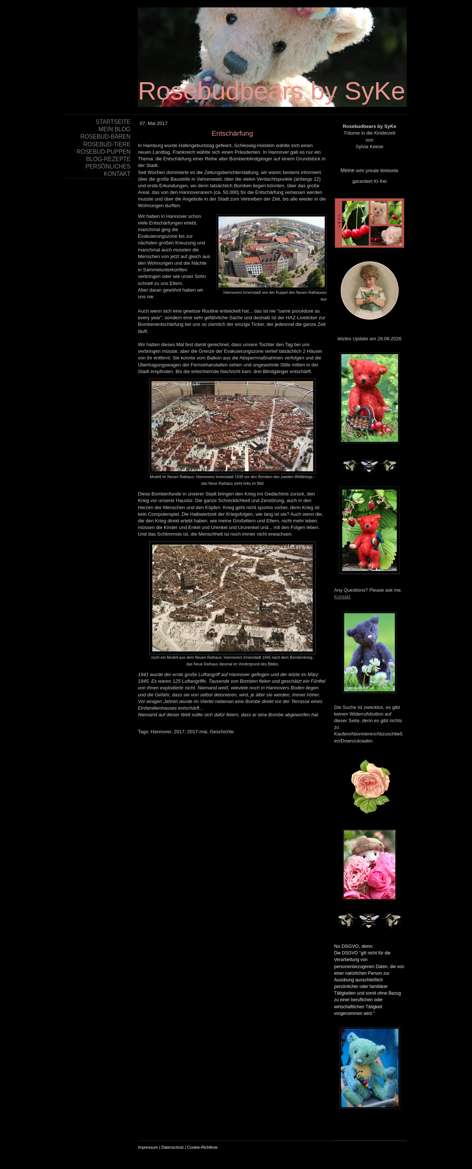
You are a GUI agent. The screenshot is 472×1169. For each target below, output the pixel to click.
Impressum (148, 1147)
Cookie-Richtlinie (202, 1147)
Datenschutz (172, 1147)
